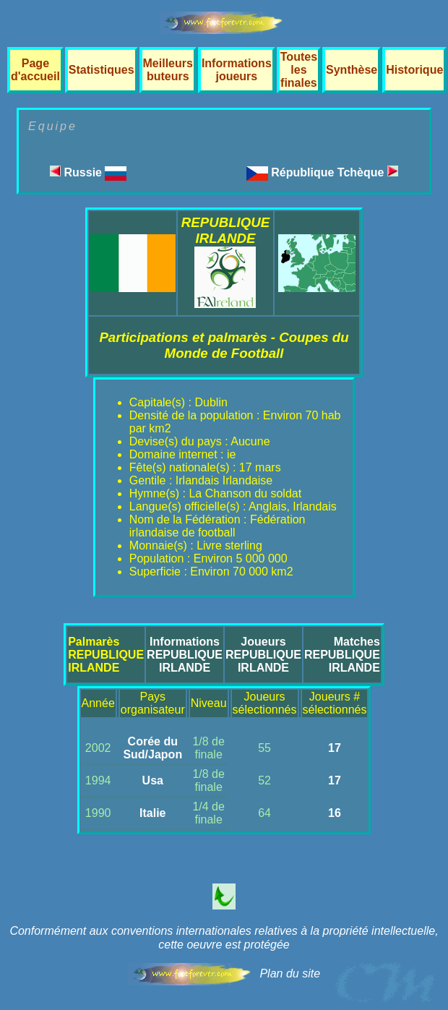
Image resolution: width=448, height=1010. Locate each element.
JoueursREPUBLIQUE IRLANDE (263, 654)
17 (334, 748)
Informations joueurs (237, 69)
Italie (152, 813)
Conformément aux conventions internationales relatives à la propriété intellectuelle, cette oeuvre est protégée (223, 938)
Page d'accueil (35, 69)
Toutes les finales (298, 70)
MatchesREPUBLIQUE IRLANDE (342, 654)
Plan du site (289, 973)
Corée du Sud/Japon (152, 748)
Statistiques (101, 70)
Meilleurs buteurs (168, 69)
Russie (88, 172)
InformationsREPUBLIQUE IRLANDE (185, 654)
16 (334, 813)
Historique (414, 70)
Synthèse (351, 70)
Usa (152, 780)
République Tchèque (334, 172)
